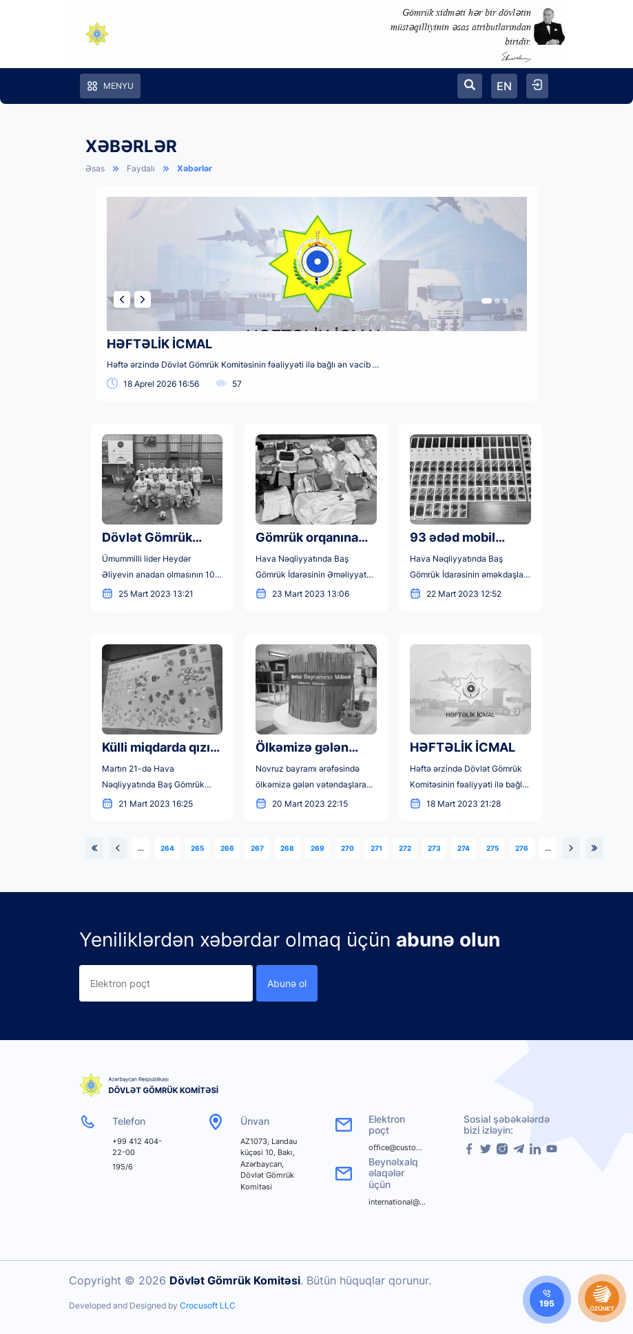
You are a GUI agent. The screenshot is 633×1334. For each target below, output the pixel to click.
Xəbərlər (194, 168)
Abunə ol (287, 983)
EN (504, 86)
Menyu (110, 86)
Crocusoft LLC (208, 1305)
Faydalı (141, 168)
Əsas (95, 168)
